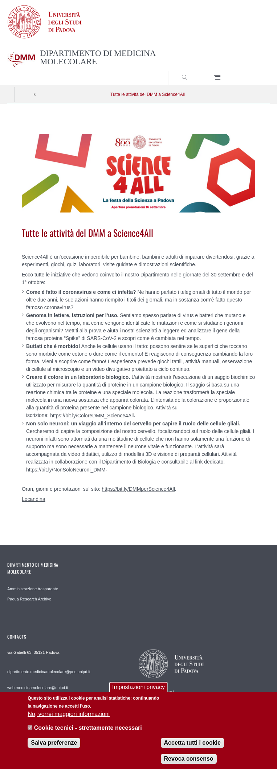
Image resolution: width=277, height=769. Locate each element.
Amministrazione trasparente (32, 589)
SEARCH (251, 71)
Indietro (35, 94)
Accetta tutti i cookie (192, 747)
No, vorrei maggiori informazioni (69, 719)
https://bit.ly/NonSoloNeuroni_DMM (66, 470)
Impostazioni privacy (138, 692)
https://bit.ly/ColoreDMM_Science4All (92, 415)
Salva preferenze (54, 747)
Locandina (33, 499)
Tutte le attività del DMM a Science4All (147, 94)
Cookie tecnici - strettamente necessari (88, 732)
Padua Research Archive (29, 599)
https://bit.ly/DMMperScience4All (138, 489)
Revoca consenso (188, 763)
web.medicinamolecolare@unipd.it (37, 687)
